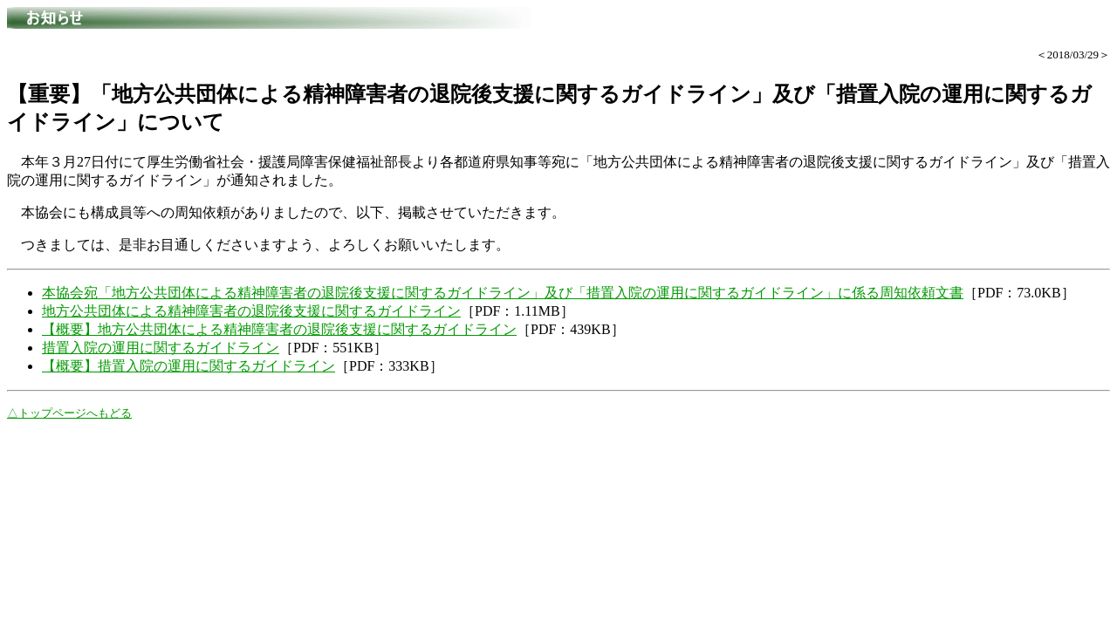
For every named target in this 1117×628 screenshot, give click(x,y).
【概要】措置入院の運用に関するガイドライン (188, 365)
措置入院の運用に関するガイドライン (160, 347)
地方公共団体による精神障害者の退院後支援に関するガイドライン (251, 311)
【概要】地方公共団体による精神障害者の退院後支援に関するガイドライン (279, 329)
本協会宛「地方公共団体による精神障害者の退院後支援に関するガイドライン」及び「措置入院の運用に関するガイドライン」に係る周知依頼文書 (502, 292)
